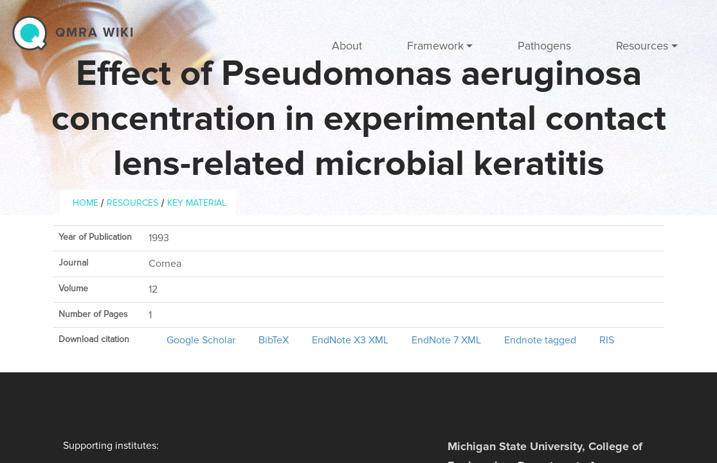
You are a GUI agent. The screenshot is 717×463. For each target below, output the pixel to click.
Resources (132, 202)
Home (85, 202)
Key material (196, 202)
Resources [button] (642, 46)
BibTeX (274, 340)
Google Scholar (201, 340)
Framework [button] (435, 46)
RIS (606, 340)
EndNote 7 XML (446, 340)
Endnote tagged (540, 340)
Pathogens (544, 46)
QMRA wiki (94, 33)
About (347, 46)
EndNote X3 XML (350, 340)
